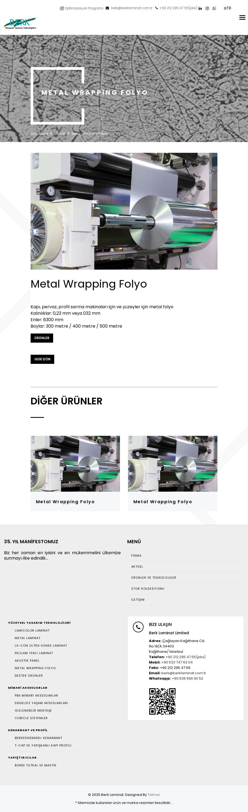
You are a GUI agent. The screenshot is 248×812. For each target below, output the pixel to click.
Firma (136, 555)
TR (227, 8)
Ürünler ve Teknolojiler (153, 577)
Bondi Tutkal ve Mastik (36, 765)
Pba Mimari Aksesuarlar (36, 695)
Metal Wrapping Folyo (65, 502)
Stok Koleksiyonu (148, 588)
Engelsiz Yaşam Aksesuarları (41, 703)
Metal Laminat (28, 638)
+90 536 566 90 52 (187, 678)
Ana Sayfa (39, 133)
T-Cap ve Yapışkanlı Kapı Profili (43, 745)
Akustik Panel (27, 660)
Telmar (154, 794)
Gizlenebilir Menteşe (33, 710)
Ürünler (59, 133)
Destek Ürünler (29, 675)
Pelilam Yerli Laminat (34, 653)
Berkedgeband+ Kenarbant (38, 738)
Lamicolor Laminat (32, 630)
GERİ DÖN (42, 359)
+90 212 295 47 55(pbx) (178, 8)
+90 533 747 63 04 (177, 662)
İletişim (138, 599)
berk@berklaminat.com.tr (131, 8)
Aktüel (137, 566)
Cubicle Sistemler (31, 718)
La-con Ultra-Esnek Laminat (41, 645)
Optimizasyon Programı (81, 8)
